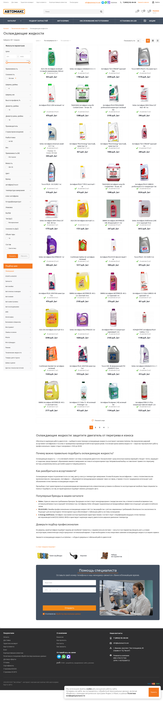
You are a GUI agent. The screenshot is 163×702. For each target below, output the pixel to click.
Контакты (60, 655)
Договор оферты (9, 671)
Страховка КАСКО (10, 681)
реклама (91, 675)
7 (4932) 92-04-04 (120, 650)
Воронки (83, 556)
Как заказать (61, 659)
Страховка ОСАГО (10, 684)
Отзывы (6, 674)
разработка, (70, 675)
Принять (154, 692)
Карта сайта (7, 697)
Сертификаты (8, 678)
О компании (62, 645)
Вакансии (60, 649)
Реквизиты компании (121, 667)
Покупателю (8, 645)
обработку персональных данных (68, 620)
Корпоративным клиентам (13, 665)
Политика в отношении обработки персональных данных (24, 668)
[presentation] (60, 605)
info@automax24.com (93, 3)
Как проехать (61, 652)
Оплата (6, 649)
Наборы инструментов (116, 555)
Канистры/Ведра (56, 556)
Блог (5, 662)
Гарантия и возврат (10, 655)
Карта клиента (8, 659)
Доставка (7, 652)
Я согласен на (63, 620)
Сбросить (24, 256)
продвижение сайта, (81, 675)
